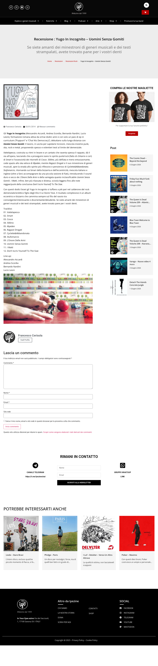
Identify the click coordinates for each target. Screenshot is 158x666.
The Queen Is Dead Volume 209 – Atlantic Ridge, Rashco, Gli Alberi (140, 202)
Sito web (7, 412)
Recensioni (59, 61)
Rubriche (51, 21)
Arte (99, 21)
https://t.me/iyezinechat (35, 476)
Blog (67, 21)
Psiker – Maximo (129, 555)
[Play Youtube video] (48, 299)
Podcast (83, 21)
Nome (7, 393)
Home (49, 61)
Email (6, 402)
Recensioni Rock (71, 61)
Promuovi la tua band (133, 21)
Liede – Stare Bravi (14, 555)
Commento (9, 363)
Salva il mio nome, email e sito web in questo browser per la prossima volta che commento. (42, 421)
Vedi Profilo (25, 340)
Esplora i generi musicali (27, 21)
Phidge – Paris (51, 555)
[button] (146, 5)
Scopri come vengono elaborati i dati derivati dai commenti (67, 432)
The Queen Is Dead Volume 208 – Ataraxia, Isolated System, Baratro (140, 244)
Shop (113, 21)
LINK (123, 476)
